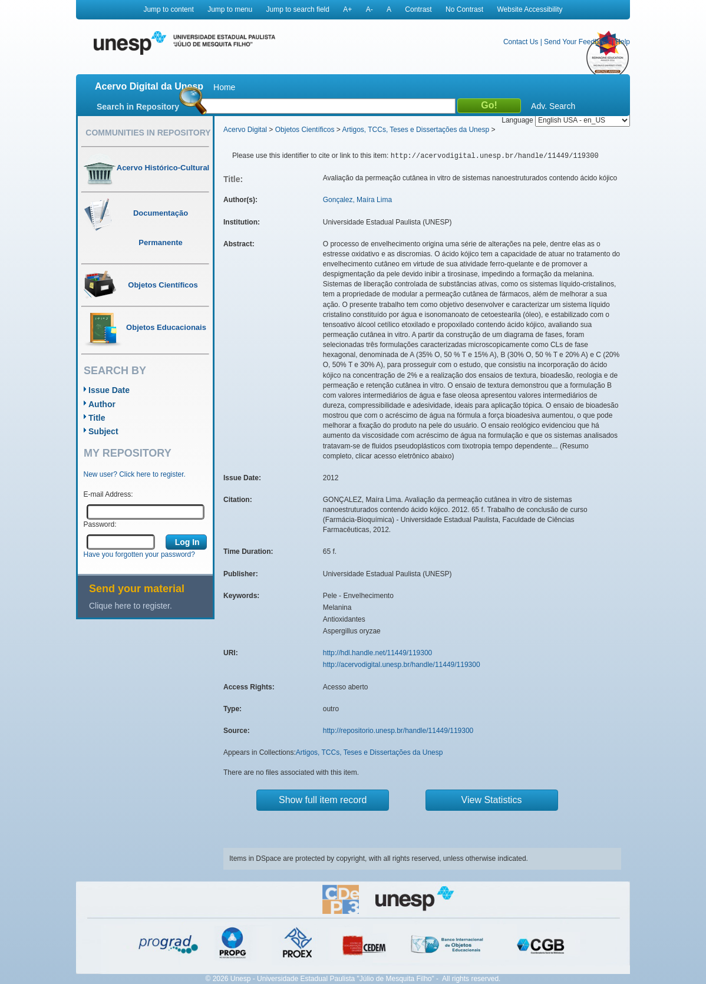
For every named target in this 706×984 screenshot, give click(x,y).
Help (622, 42)
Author (102, 404)
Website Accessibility (529, 9)
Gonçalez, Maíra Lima (357, 200)
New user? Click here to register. (135, 474)
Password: (100, 524)
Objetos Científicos (305, 130)
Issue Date (109, 390)
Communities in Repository (147, 132)
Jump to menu (229, 9)
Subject (103, 431)
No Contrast (464, 9)
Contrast (418, 9)
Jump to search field (297, 9)
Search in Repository (138, 106)
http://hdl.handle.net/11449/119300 (378, 653)
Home (224, 87)
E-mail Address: (108, 494)
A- (369, 9)
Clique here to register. (130, 605)
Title (96, 417)
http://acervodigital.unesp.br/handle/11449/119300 (401, 665)
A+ (347, 9)
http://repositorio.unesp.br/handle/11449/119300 (398, 731)
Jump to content (168, 9)
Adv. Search (553, 106)
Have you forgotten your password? (139, 554)
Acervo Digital (245, 130)
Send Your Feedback (576, 42)
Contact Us (520, 42)
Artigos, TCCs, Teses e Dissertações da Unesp (415, 130)
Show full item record (323, 800)
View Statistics (491, 800)
